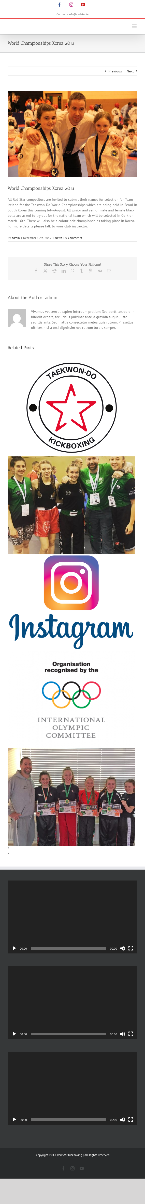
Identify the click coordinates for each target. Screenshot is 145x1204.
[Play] (14, 948)
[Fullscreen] (130, 948)
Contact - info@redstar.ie (72, 14)
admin (16, 238)
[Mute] (122, 948)
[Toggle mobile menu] (134, 26)
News (58, 238)
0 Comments (73, 238)
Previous (115, 71)
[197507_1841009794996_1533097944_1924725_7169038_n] (72, 134)
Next (130, 71)
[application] (72, 917)
